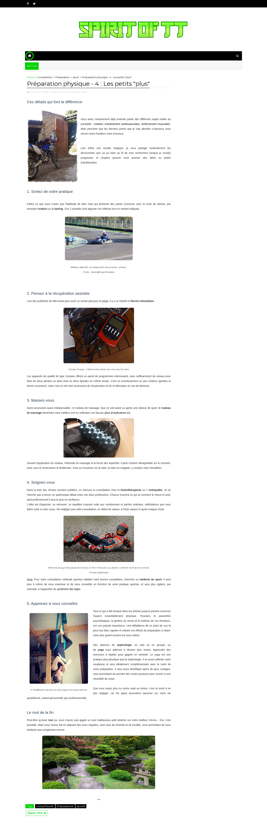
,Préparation (72, 91)
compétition (44, 77)
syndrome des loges (68, 589)
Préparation (62, 77)
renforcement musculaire (155, 123)
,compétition (57, 91)
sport (76, 77)
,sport (83, 91)
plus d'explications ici (117, 412)
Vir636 (36, 690)
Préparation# (65, 806)
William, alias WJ (79, 267)
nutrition (98, 123)
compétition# (45, 806)
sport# (81, 806)
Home (30, 77)
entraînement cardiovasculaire (122, 123)
